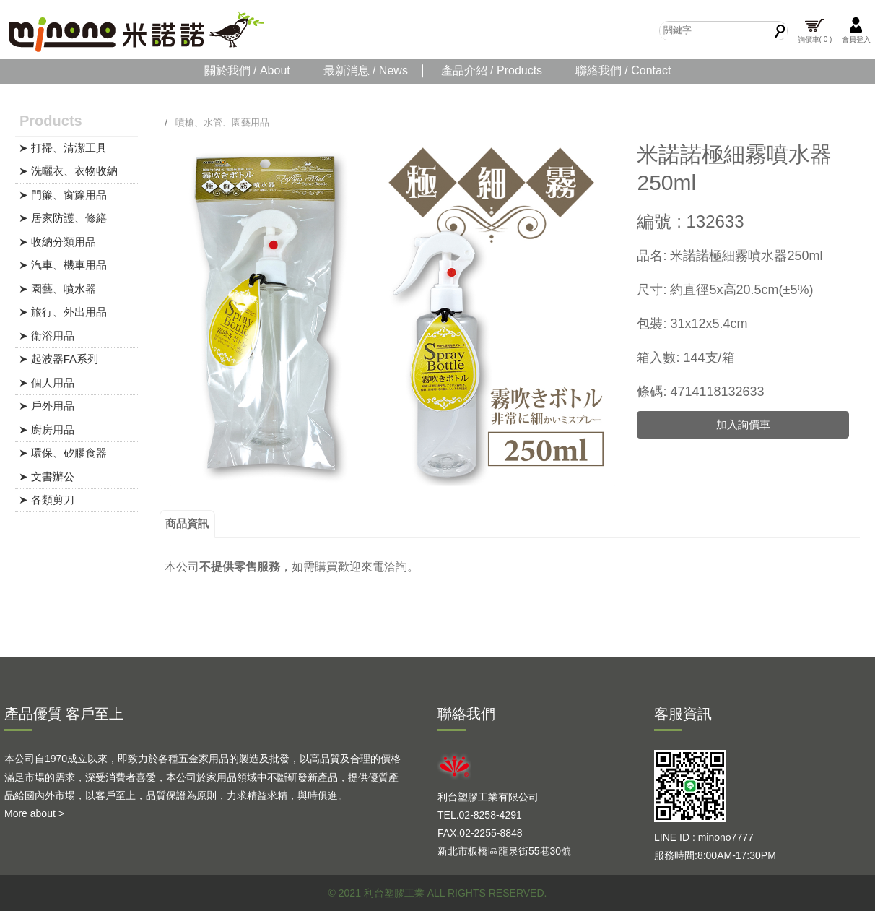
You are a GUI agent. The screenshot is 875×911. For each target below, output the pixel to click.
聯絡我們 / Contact (623, 70)
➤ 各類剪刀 (46, 499)
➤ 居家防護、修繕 (63, 218)
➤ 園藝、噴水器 (57, 288)
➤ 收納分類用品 (57, 242)
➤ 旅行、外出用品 (63, 312)
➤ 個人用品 (46, 382)
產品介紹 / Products (491, 70)
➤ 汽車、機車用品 (63, 265)
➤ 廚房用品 (46, 429)
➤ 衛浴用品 (46, 335)
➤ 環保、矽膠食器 (63, 452)
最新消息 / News (365, 70)
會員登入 (856, 30)
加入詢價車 (743, 424)
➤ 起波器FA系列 (59, 359)
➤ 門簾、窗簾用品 (63, 195)
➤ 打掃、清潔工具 (63, 148)
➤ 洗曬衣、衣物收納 (68, 171)
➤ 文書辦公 (46, 476)
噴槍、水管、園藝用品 (222, 122)
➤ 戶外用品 (46, 406)
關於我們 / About (247, 70)
